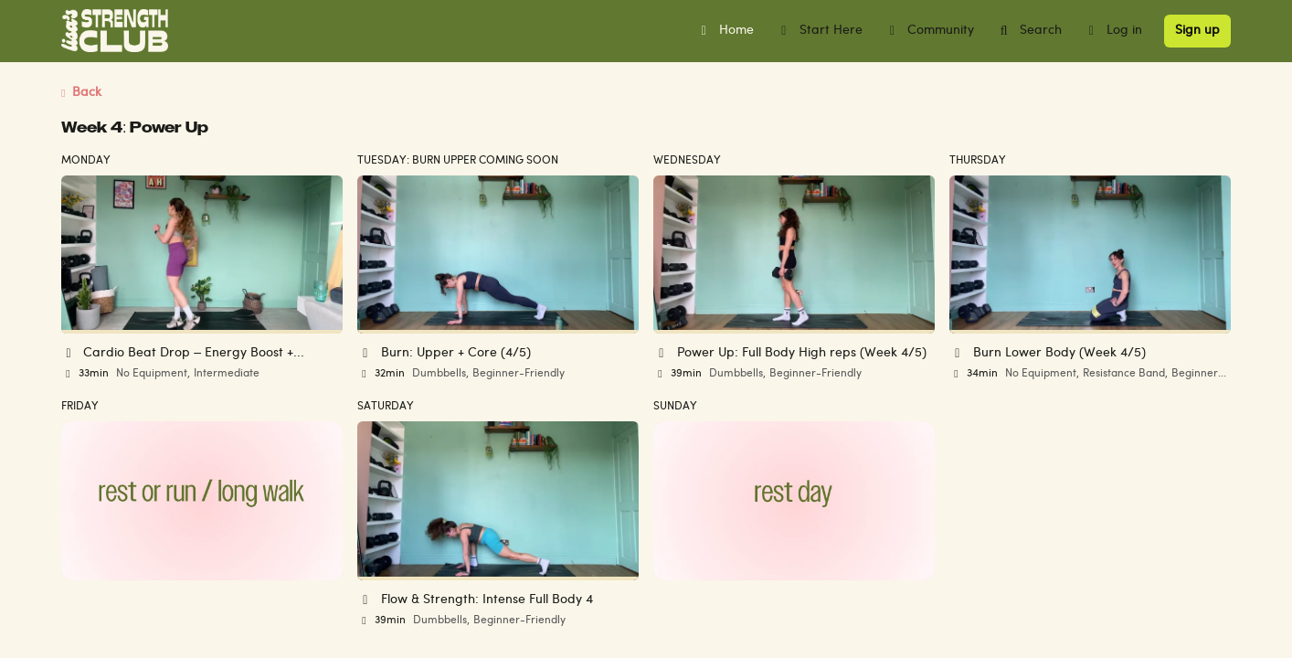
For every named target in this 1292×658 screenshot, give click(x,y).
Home (725, 30)
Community (929, 30)
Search (1029, 30)
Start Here (819, 30)
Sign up (1197, 30)
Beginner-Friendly (518, 373)
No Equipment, (153, 373)
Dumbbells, (440, 373)
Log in (1113, 30)
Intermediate (226, 373)
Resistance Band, (1125, 373)
